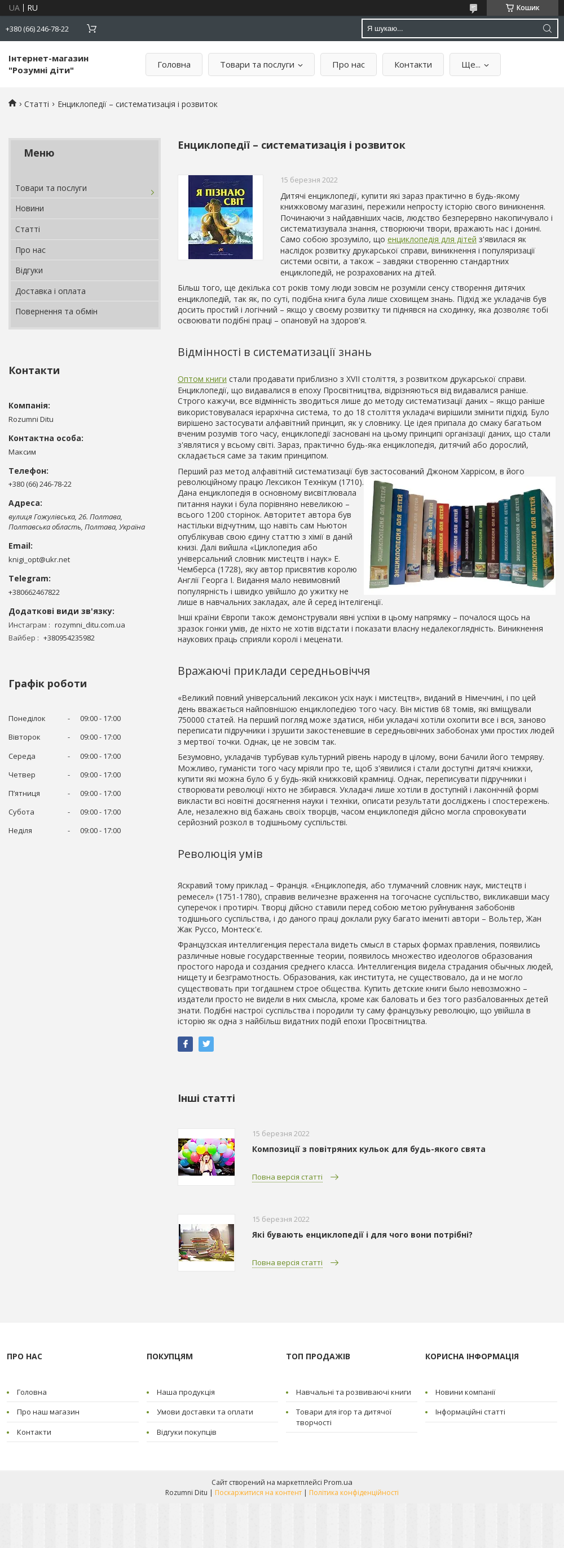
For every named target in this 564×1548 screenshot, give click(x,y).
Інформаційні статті (470, 1412)
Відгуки (29, 270)
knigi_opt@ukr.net (39, 559)
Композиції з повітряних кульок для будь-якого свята (369, 1149)
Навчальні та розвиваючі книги (353, 1392)
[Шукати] (547, 28)
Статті (36, 104)
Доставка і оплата (50, 291)
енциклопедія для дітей (432, 239)
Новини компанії (465, 1392)
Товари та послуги (257, 64)
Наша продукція (186, 1392)
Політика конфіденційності (354, 1492)
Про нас (348, 64)
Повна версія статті (287, 1177)
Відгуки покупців (187, 1432)
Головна (174, 64)
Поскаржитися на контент (258, 1492)
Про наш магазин (48, 1412)
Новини (29, 208)
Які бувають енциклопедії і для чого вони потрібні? (362, 1234)
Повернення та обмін (56, 311)
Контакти (413, 64)
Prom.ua (338, 1482)
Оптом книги (202, 378)
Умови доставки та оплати (205, 1412)
